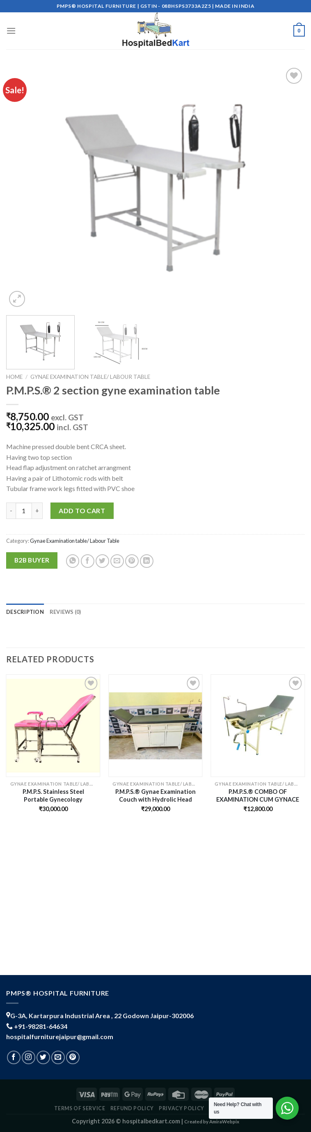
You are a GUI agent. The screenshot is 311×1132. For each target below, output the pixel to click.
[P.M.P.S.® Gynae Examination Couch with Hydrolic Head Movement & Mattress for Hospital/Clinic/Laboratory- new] (155, 725)
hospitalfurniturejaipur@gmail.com (59, 1036)
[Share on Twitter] (102, 561)
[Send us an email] (58, 1057)
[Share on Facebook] (87, 561)
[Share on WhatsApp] (73, 561)
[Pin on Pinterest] (132, 561)
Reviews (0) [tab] (65, 612)
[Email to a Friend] (117, 561)
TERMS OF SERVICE (79, 1108)
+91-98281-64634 (40, 1026)
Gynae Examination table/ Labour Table (90, 376)
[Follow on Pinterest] (73, 1057)
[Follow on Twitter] (43, 1057)
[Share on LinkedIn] (146, 561)
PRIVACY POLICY (181, 1108)
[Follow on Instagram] (28, 1057)
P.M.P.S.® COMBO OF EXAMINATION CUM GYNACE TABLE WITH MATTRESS (257, 795)
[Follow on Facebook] (14, 1057)
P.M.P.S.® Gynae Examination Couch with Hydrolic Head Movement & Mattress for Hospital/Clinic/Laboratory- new (155, 795)
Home (14, 376)
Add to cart (82, 510)
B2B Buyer (32, 560)
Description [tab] (25, 612)
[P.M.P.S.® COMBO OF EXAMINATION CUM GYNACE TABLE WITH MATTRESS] (257, 726)
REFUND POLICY (132, 1108)
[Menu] (11, 31)
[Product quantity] (24, 511)
